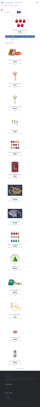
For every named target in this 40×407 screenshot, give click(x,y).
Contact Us (16, 5)
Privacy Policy (7, 400)
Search (19, 12)
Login (37, 2)
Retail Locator (11, 5)
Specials (6, 387)
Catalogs (6, 5)
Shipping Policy (7, 397)
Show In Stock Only (14, 14)
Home (2, 5)
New (5, 386)
